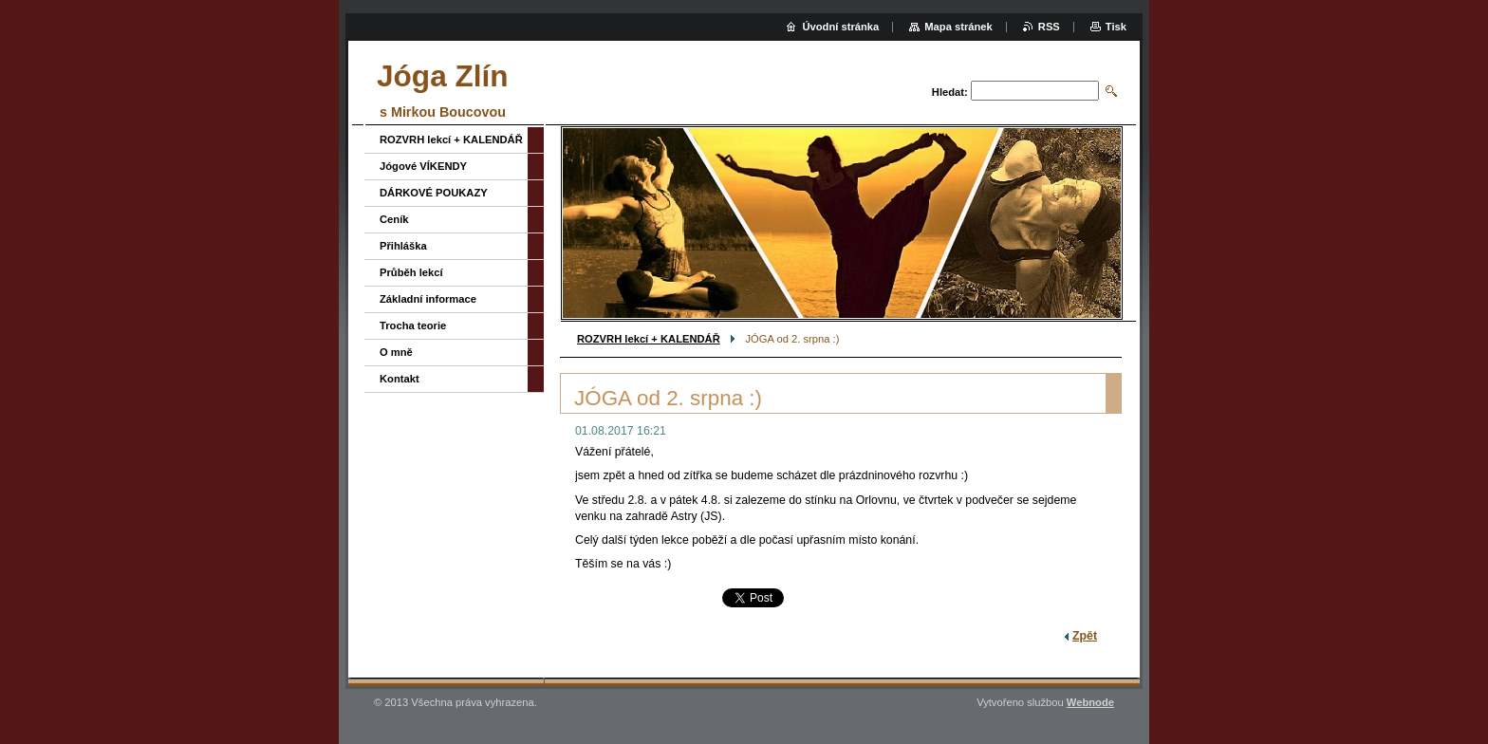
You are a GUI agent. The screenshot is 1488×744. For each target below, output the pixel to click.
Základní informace (428, 299)
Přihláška (403, 245)
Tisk (1116, 26)
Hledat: (950, 92)
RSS (1049, 26)
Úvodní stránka (840, 26)
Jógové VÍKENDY (423, 166)
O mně (396, 352)
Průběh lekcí (411, 272)
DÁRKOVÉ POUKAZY (434, 192)
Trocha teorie (413, 325)
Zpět (1084, 635)
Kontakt (399, 378)
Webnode (1090, 702)
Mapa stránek (958, 26)
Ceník (394, 219)
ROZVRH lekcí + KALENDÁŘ (648, 338)
